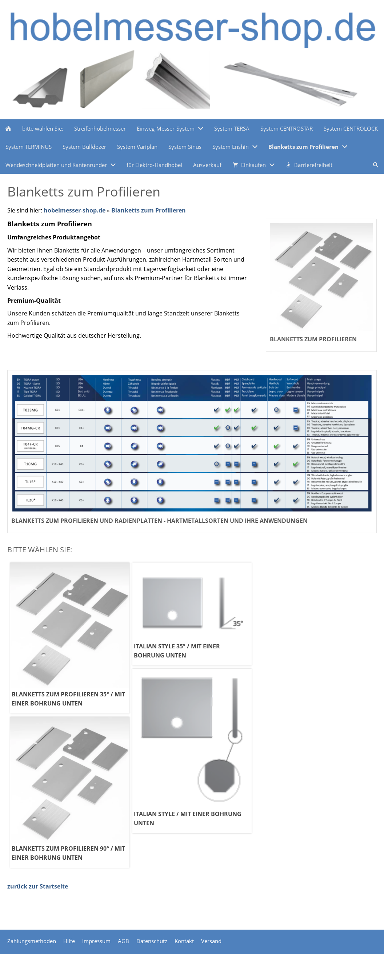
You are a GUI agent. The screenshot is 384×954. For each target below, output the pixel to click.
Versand (211, 941)
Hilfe (69, 941)
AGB (123, 941)
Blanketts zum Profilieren (148, 210)
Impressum (96, 941)
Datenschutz (151, 941)
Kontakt (184, 941)
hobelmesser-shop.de (74, 210)
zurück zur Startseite (37, 886)
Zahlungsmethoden (31, 941)
